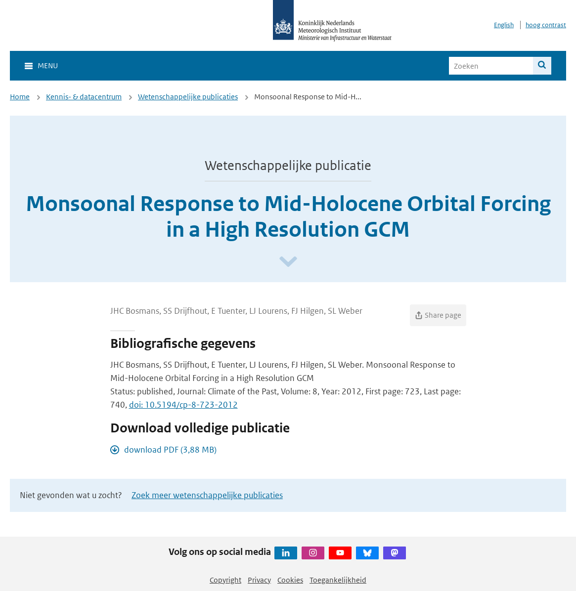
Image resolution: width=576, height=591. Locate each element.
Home (20, 96)
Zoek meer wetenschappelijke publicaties (207, 495)
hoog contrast (546, 25)
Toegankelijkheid (338, 580)
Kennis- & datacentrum (84, 96)
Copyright (225, 580)
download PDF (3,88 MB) (170, 449)
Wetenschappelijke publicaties (188, 96)
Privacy (259, 580)
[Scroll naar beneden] (288, 262)
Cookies (290, 580)
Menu (48, 65)
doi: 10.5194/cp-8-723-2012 (183, 404)
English (504, 25)
